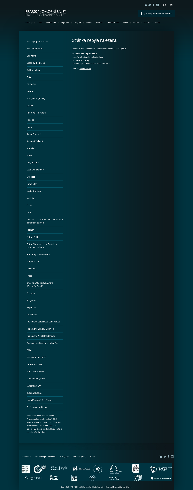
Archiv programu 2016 (37, 41)
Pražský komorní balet (46, 12)
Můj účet (31, 177)
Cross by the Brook (36, 63)
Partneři (99, 23)
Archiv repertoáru (35, 49)
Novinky (29, 23)
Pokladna (31, 269)
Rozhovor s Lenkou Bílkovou (40, 329)
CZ (164, 5)
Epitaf (29, 77)
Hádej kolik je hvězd (36, 113)
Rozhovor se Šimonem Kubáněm (42, 343)
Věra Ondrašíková (35, 371)
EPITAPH (31, 84)
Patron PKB (51, 23)
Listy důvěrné (33, 162)
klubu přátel (55, 429)
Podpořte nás (113, 23)
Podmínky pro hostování (38, 254)
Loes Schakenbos (35, 170)
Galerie (89, 23)
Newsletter (32, 184)
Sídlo (29, 350)
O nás (39, 23)
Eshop (157, 23)
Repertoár (65, 23)
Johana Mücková (35, 141)
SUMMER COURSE (36, 357)
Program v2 (32, 300)
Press (125, 23)
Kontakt (147, 23)
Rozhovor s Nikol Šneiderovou (41, 336)
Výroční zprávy (34, 386)
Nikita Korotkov (34, 191)
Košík (29, 155)
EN (171, 5)
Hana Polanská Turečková (39, 400)
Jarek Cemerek (34, 134)
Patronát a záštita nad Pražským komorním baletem (42, 245)
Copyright (31, 56)
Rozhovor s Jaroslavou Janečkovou (43, 322)
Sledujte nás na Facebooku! (159, 13)
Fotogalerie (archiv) (36, 98)
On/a (29, 212)
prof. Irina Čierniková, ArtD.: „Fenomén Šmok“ (40, 284)
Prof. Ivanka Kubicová (37, 407)
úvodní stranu (85, 69)
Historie (136, 23)
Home (29, 127)
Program (77, 23)
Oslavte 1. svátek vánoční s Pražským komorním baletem (45, 221)
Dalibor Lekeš (33, 70)
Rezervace (32, 314)
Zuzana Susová (34, 393)
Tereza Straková (34, 364)
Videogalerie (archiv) (36, 379)
